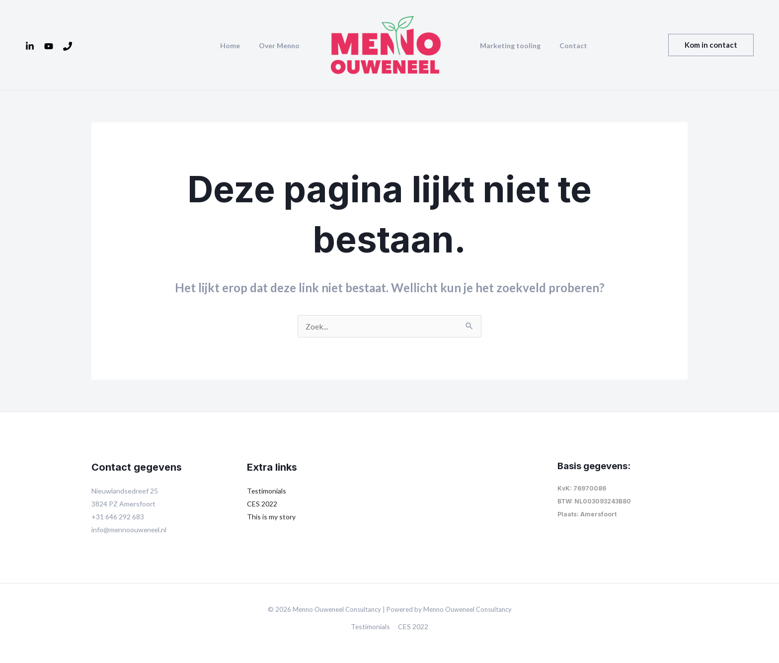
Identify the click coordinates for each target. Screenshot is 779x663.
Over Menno (281, 45)
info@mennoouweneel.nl (129, 529)
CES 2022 (262, 503)
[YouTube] (48, 46)
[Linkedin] (29, 46)
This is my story (271, 516)
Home (237, 45)
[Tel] (67, 46)
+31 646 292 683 (117, 516)
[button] (711, 45)
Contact (566, 45)
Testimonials (267, 491)
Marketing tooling (507, 45)
